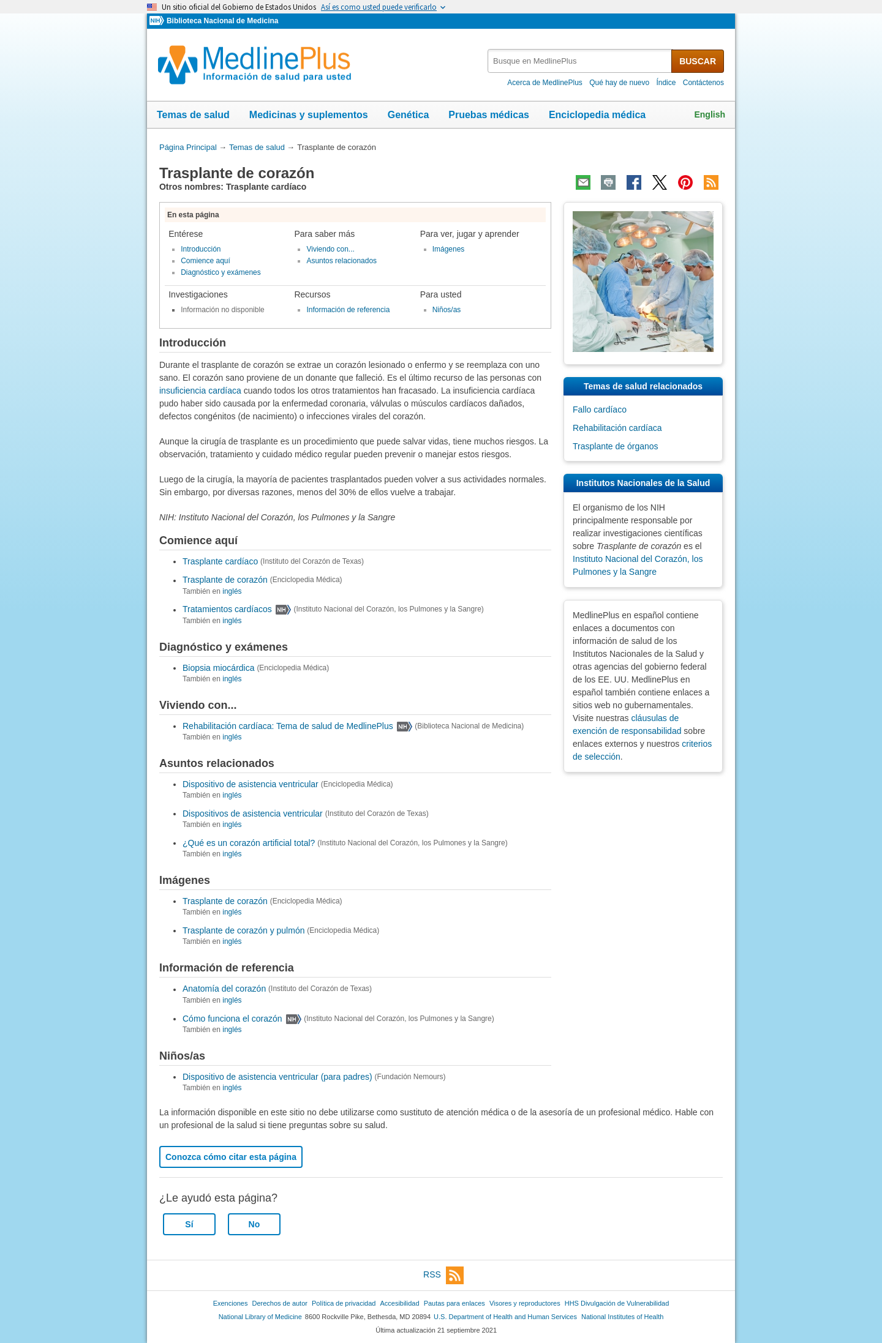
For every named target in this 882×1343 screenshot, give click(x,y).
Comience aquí (205, 260)
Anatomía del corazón (224, 989)
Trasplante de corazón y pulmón (243, 930)
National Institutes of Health (622, 1316)
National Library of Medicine (260, 1316)
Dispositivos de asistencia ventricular (253, 813)
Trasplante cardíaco (220, 561)
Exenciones (230, 1303)
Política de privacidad (343, 1303)
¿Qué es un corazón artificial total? (249, 843)
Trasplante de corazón (225, 580)
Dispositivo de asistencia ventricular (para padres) (277, 1077)
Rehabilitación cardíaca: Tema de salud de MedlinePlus (288, 726)
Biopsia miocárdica (219, 668)
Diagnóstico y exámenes (221, 272)
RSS (443, 1275)
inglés (231, 591)
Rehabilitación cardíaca (617, 428)
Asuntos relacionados (341, 260)
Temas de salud (193, 115)
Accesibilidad (399, 1303)
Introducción (201, 249)
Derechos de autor (279, 1303)
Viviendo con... (330, 249)
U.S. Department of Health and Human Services (505, 1316)
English (709, 114)
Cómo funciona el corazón (232, 1018)
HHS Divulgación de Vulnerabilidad (617, 1303)
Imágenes (448, 249)
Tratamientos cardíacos (227, 610)
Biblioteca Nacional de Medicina (222, 21)
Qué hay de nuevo (619, 82)
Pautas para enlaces (454, 1303)
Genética (408, 115)
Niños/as (446, 309)
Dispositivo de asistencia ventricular (250, 784)
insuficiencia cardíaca (200, 390)
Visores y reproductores (524, 1303)
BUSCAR (697, 61)
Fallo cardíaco (600, 409)
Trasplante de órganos (615, 446)
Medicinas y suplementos (308, 115)
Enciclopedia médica (597, 115)
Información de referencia (348, 309)
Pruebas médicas (488, 115)
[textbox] (580, 61)
